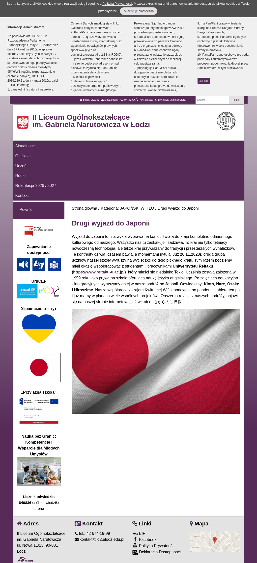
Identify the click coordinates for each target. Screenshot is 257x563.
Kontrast (147, 99)
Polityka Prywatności (153, 545)
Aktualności (25, 146)
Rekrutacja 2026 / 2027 (35, 185)
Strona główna (89, 99)
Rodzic (21, 176)
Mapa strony (109, 99)
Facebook (144, 539)
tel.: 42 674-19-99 (92, 533)
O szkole (23, 156)
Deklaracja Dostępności (156, 552)
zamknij (204, 80)
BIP (138, 533)
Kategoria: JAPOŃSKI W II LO (127, 208)
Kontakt (22, 195)
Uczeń (21, 166)
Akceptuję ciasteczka (139, 11)
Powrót (26, 209)
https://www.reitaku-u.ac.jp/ (98, 272)
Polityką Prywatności (117, 3)
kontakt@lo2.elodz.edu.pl (99, 539)
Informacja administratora (170, 99)
